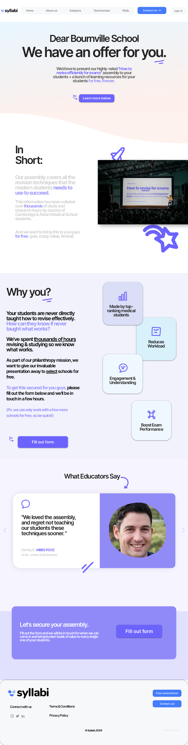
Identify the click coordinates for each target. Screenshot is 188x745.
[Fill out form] (43, 442)
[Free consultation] (167, 693)
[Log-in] (178, 10)
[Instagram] (12, 716)
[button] (96, 98)
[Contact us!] (167, 703)
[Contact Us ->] (152, 10)
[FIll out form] (139, 631)
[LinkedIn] (23, 716)
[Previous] (5, 530)
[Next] (183, 530)
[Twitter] (17, 716)
